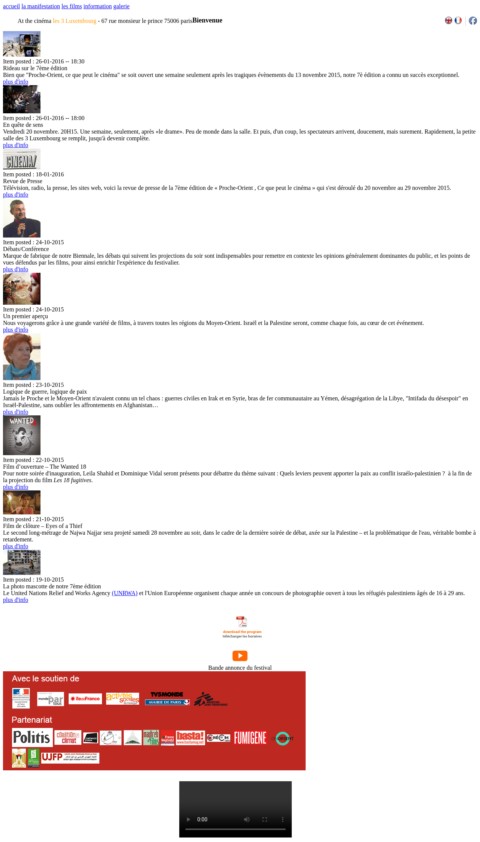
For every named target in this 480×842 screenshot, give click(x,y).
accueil (11, 6)
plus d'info (15, 81)
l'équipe (138, 795)
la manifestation (40, 6)
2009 (390, 795)
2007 (373, 795)
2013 (422, 795)
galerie (121, 6)
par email (65, 795)
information (98, 6)
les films (72, 6)
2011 (406, 795)
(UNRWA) (124, 593)
